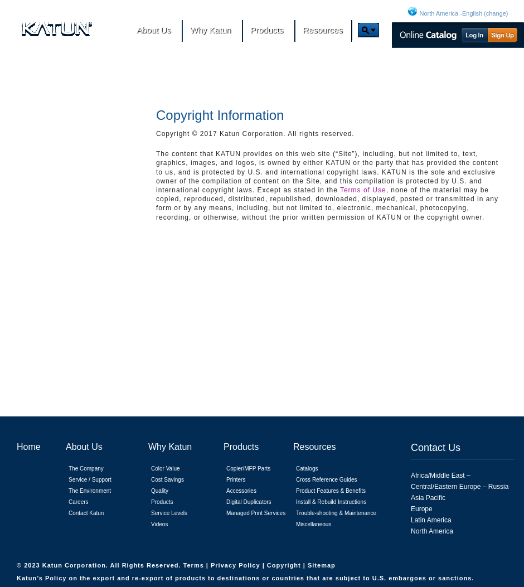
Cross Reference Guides (326, 480)
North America (432, 531)
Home (29, 447)
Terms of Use (363, 190)
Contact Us (435, 447)
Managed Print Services (255, 513)
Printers (235, 480)
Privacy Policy (237, 565)
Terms (194, 565)
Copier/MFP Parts (248, 468)
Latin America (431, 520)
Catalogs (307, 468)
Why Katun (170, 447)
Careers (79, 502)
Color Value (165, 468)
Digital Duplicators (248, 502)
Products (162, 502)
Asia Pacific (428, 498)
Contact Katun (86, 513)
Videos (159, 524)
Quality (159, 491)
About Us (84, 447)
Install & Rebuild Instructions (331, 502)
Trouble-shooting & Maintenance (336, 513)
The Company (86, 468)
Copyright (285, 565)
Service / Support (90, 480)
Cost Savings (167, 480)
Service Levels (169, 513)
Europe (422, 509)
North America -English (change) (464, 13)
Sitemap (322, 565)
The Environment (90, 491)
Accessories (241, 491)
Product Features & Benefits (331, 491)
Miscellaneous (313, 524)
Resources (314, 447)
